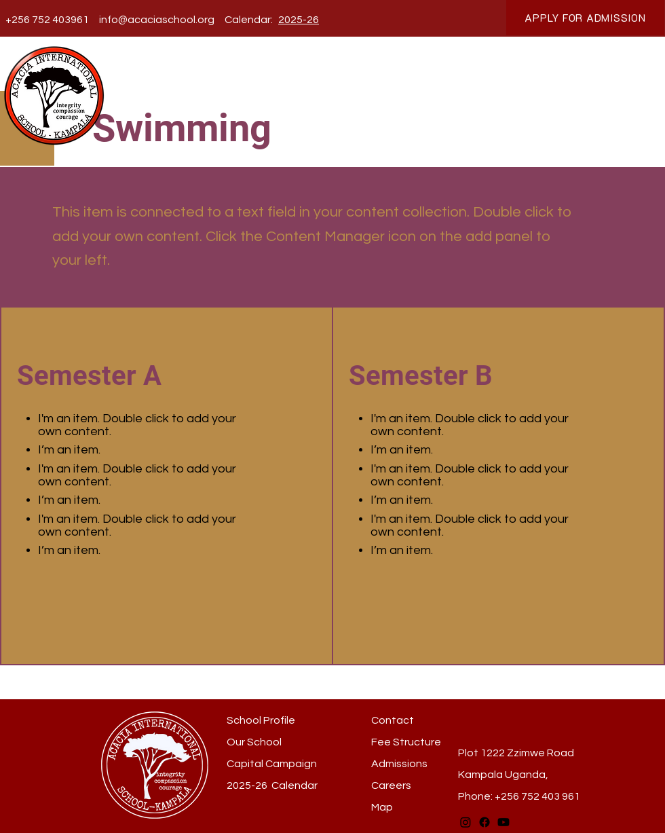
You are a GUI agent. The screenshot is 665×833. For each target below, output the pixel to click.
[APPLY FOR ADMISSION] (585, 17)
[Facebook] (484, 822)
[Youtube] (503, 822)
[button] (219, 81)
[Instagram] (465, 822)
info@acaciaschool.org (156, 19)
